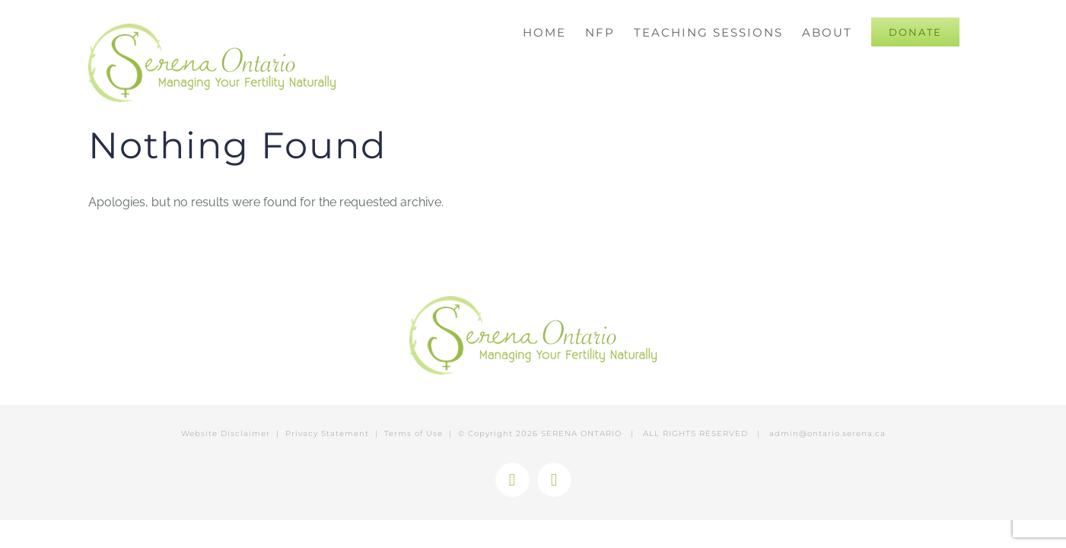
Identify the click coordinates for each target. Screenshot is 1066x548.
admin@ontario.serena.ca (827, 433)
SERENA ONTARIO (581, 433)
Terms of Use (413, 433)
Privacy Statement (327, 433)
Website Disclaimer (225, 433)
